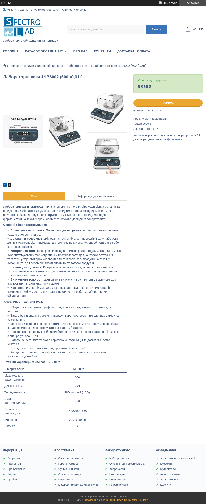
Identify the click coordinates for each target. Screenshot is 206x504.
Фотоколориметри (69, 474)
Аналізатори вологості (174, 479)
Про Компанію (16, 469)
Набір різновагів (119, 458)
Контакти (102, 51)
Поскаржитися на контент (100, 500)
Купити (168, 103)
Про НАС (80, 51)
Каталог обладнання (44, 51)
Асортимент (14, 458)
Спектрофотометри (70, 458)
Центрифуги (117, 474)
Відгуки (11, 474)
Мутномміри (168, 469)
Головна (11, 51)
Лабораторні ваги (78, 65)
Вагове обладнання (50, 65)
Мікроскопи (65, 479)
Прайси (12, 479)
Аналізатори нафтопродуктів (178, 458)
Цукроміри (166, 463)
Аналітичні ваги (170, 474)
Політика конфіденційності (132, 500)
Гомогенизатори (68, 463)
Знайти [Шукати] (157, 29)
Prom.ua (122, 496)
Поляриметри (118, 479)
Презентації (14, 463)
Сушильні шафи (68, 469)
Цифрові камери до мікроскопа (78, 484)
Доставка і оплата (133, 51)
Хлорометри (117, 469)
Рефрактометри (119, 484)
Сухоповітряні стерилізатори (127, 463)
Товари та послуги (21, 65)
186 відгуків (170, 2)
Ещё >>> (165, 484)
